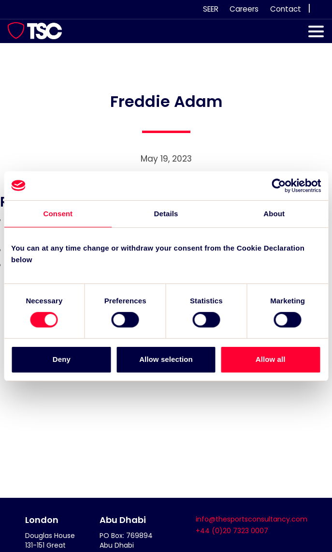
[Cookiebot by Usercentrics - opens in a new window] (278, 185)
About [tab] (274, 213)
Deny (62, 359)
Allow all (271, 359)
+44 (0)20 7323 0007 (232, 531)
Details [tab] (166, 213)
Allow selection (166, 359)
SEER (210, 9)
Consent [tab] (57, 213)
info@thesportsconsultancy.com (251, 519)
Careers (244, 9)
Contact (285, 9)
